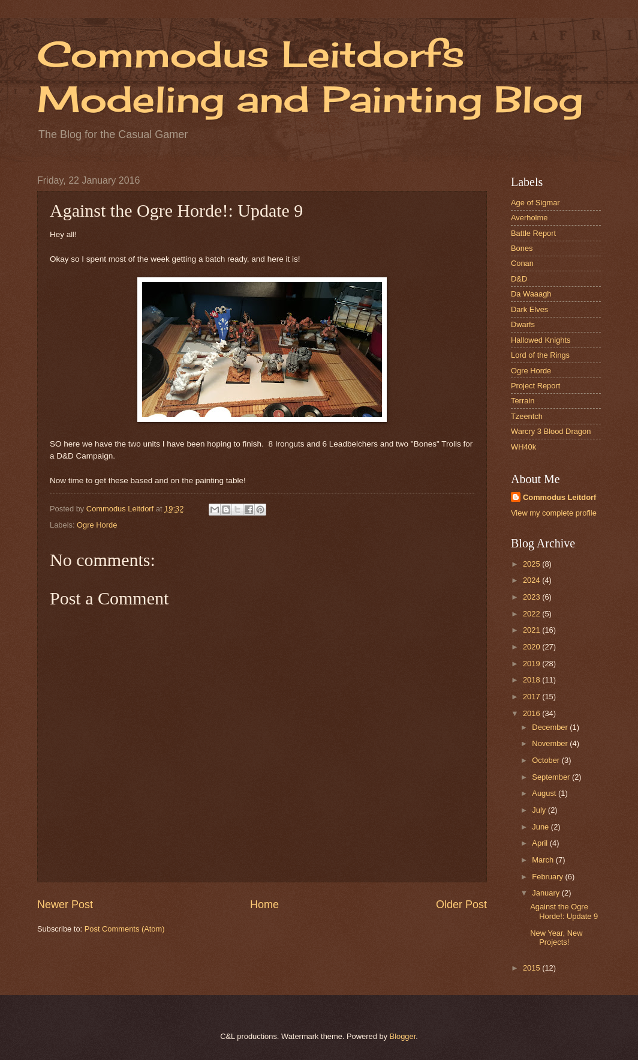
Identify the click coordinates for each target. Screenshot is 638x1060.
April (540, 843)
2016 (532, 713)
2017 (532, 696)
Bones (522, 248)
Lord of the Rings (540, 355)
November (551, 743)
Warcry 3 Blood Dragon (551, 431)
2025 (532, 563)
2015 (532, 967)
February (548, 876)
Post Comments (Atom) (125, 928)
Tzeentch (527, 416)
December (551, 727)
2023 (532, 596)
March (543, 859)
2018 (532, 679)
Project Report (535, 385)
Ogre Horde (97, 524)
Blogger (403, 1036)
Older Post (461, 905)
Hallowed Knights (540, 340)
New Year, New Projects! (556, 938)
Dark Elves (529, 309)
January (546, 892)
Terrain (522, 400)
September (552, 776)
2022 (532, 613)
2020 (532, 646)
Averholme (529, 217)
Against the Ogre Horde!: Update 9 (564, 911)
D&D (519, 278)
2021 (532, 629)
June (541, 826)
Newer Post (65, 905)
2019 (532, 663)
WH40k (523, 446)
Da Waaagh (531, 293)
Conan (522, 263)
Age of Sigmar (535, 202)
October (546, 760)
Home (264, 905)
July (539, 810)
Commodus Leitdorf (559, 497)
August (545, 793)
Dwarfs (523, 324)
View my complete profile (554, 512)
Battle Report (533, 233)
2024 (532, 580)
